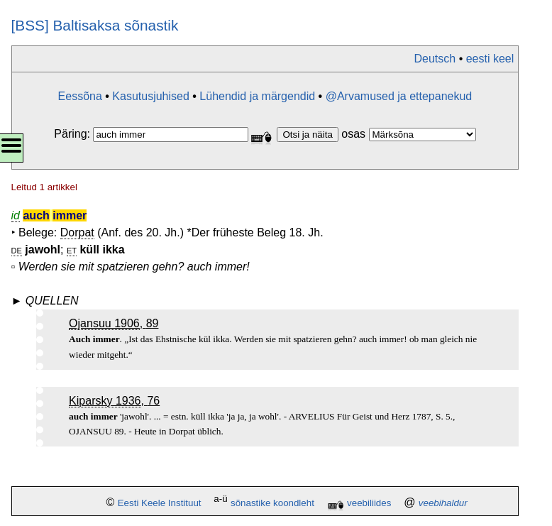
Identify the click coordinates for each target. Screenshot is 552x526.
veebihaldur (443, 503)
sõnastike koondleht (272, 503)
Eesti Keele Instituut (160, 503)
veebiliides (369, 503)
